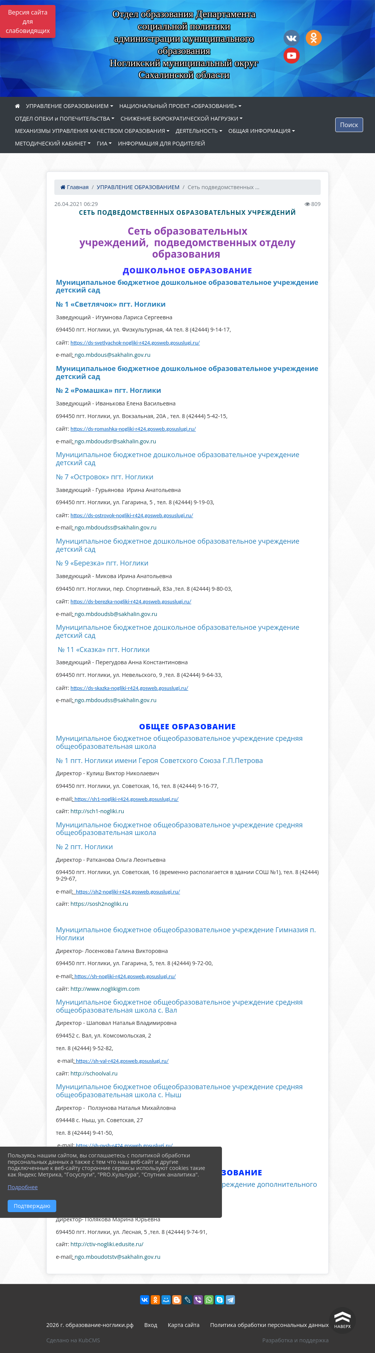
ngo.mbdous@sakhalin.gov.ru (113, 354)
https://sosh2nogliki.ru (99, 903)
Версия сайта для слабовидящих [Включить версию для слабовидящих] (28, 21)
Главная (74, 187)
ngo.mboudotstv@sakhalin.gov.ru (118, 1256)
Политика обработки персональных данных (269, 1324)
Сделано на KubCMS (73, 1340)
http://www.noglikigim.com (105, 988)
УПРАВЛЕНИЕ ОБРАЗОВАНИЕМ (67, 105)
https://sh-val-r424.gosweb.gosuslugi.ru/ (122, 1060)
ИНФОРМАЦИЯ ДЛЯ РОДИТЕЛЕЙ (161, 143)
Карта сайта (184, 1324)
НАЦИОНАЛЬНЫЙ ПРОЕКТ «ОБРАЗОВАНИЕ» (178, 105)
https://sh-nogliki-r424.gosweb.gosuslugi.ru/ (125, 976)
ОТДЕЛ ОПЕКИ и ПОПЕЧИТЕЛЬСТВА (62, 118)
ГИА (102, 143)
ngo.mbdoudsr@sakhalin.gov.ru (115, 441)
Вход (150, 1324)
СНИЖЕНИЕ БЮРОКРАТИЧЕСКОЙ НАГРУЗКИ (179, 118)
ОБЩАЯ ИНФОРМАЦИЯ (259, 130)
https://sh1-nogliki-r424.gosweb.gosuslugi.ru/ (127, 799)
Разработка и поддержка (295, 1340)
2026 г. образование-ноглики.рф (90, 1324)
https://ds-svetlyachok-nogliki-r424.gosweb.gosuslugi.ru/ (135, 342)
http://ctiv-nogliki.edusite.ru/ (106, 1244)
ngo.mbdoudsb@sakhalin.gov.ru (116, 614)
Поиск (349, 125)
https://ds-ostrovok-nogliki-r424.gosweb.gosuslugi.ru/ (131, 515)
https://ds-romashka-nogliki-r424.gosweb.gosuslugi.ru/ (133, 428)
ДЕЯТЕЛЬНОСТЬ (197, 130)
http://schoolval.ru (93, 1073)
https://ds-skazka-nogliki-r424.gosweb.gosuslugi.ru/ (129, 688)
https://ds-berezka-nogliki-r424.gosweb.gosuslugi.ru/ (130, 601)
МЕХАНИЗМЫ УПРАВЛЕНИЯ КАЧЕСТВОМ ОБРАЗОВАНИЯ (90, 130)
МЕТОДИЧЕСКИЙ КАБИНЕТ (50, 143)
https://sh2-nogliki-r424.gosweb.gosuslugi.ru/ (128, 891)
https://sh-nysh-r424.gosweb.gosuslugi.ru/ (124, 1145)
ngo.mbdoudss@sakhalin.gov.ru (116, 527)
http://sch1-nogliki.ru (97, 811)
